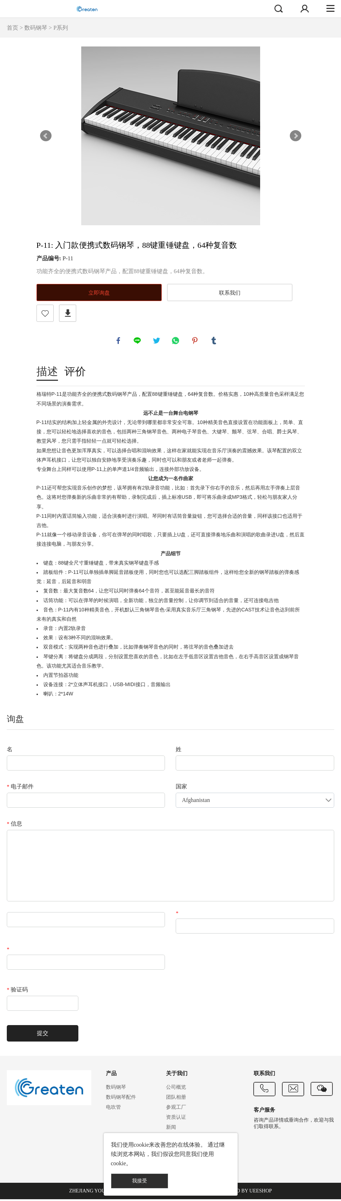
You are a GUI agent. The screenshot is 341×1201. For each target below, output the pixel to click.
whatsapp (176, 341)
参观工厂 (176, 1109)
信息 (14, 825)
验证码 (17, 991)
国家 (181, 788)
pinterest (195, 341)
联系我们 (229, 293)
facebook (119, 341)
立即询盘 (99, 293)
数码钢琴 (35, 28)
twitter (157, 341)
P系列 (60, 28)
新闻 (171, 1129)
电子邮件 (20, 788)
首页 (12, 28)
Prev (46, 136)
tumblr (214, 341)
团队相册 (176, 1099)
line (138, 341)
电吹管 (113, 1109)
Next (295, 136)
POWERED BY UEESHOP (244, 1192)
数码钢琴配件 (121, 1099)
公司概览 (176, 1089)
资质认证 (176, 1119)
